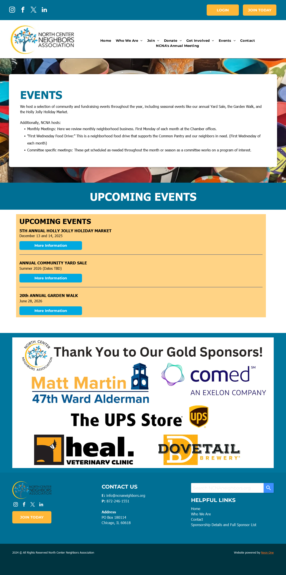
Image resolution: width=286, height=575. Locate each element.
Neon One (267, 552)
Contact (197, 519)
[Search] (269, 488)
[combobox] (227, 488)
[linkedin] (44, 10)
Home (195, 508)
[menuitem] (106, 40)
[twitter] (33, 10)
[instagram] (12, 10)
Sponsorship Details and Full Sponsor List (223, 524)
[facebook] (22, 10)
